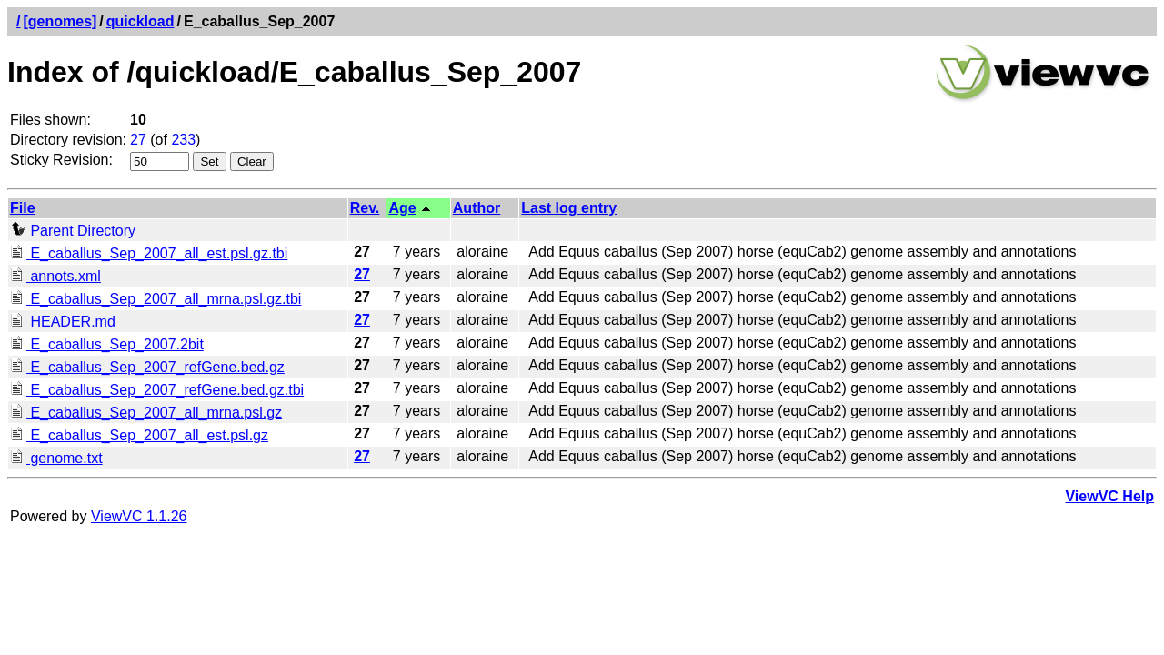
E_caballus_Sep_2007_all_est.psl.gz (139, 435)
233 (183, 139)
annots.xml (55, 276)
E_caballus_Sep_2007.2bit (107, 344)
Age (402, 208)
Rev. (365, 208)
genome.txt (56, 458)
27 (138, 139)
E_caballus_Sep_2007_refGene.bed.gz (147, 367)
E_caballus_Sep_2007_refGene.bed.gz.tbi (157, 390)
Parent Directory (72, 230)
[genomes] (59, 21)
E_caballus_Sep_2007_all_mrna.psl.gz (146, 412)
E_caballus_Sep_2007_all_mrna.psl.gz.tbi (155, 299)
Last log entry (569, 208)
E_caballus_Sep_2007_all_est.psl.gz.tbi (148, 253)
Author (476, 208)
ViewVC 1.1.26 (139, 516)
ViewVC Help (1109, 496)
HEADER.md (62, 321)
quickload (140, 21)
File (22, 208)
